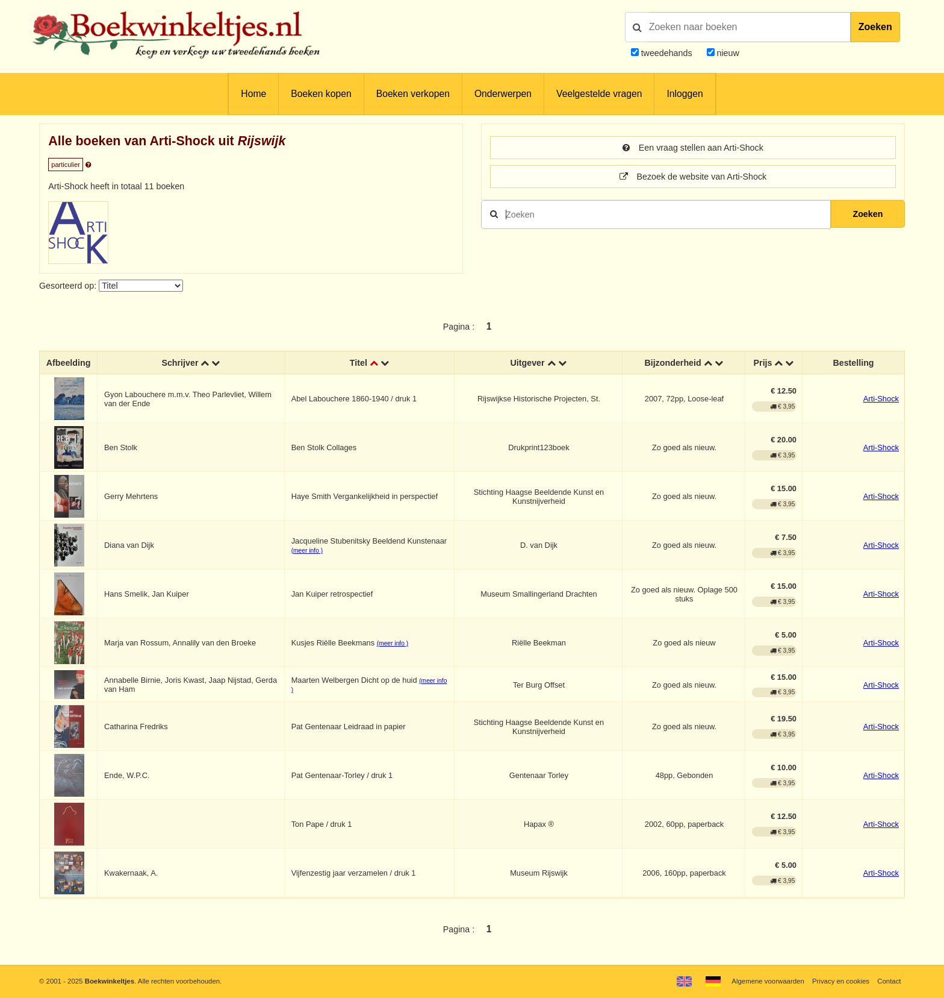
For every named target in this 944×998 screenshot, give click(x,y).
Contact (889, 981)
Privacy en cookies (840, 981)
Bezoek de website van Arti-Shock (693, 176)
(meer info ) (307, 550)
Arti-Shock (881, 398)
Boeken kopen (321, 94)
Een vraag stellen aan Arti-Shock (693, 147)
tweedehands (666, 53)
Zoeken (875, 27)
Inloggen (684, 94)
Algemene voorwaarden (767, 981)
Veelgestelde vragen (599, 94)
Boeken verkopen (413, 94)
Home (253, 94)
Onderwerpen (503, 94)
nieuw (727, 53)
